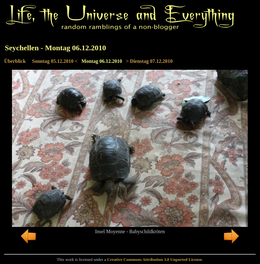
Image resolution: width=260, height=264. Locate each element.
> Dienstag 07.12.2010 (149, 61)
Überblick (14, 61)
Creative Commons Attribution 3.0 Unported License (154, 259)
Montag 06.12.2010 (101, 61)
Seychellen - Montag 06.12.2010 (55, 48)
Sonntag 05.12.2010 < (55, 61)
